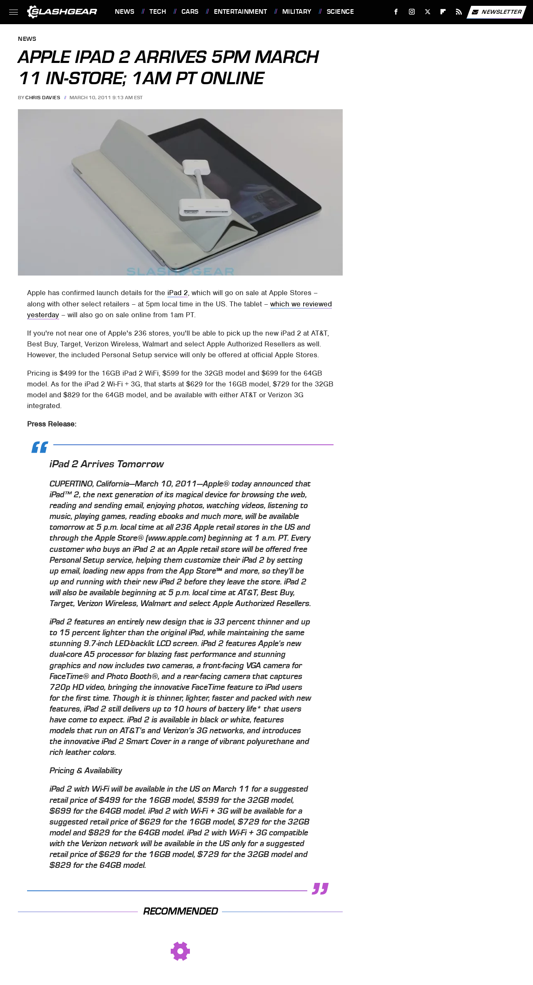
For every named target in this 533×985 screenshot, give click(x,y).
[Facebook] (396, 11)
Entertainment (240, 11)
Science (340, 11)
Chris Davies (42, 97)
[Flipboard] (443, 11)
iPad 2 (177, 292)
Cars (190, 11)
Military (296, 11)
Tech (157, 11)
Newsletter (496, 12)
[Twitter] (427, 11)
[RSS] (459, 11)
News (124, 11)
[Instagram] (412, 11)
